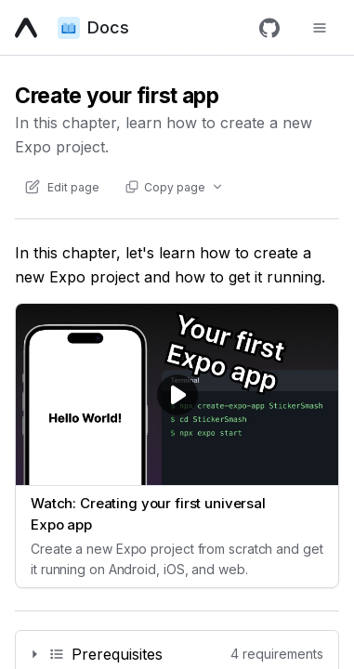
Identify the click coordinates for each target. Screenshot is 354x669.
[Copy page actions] (173, 186)
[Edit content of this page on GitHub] (61, 186)
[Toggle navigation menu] (319, 28)
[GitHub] (269, 28)
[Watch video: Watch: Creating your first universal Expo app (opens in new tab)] (177, 445)
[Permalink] (177, 654)
